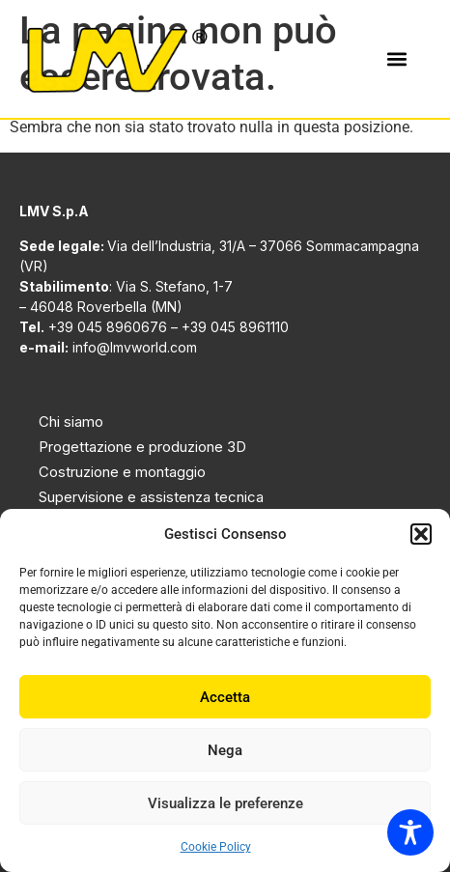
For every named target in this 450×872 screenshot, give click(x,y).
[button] (421, 534)
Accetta (225, 697)
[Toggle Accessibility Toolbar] (410, 832)
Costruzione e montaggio (122, 472)
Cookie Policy (216, 847)
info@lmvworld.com (134, 347)
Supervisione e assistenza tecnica (151, 497)
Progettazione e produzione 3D (142, 446)
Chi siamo (71, 421)
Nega (225, 750)
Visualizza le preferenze (225, 803)
